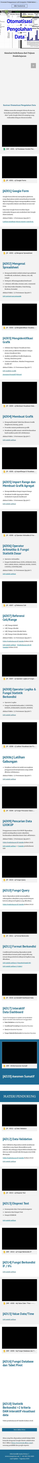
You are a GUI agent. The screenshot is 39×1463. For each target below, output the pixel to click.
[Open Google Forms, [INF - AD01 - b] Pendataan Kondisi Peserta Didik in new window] (33, 65)
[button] (2, 12)
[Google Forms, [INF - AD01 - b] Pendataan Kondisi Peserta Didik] (19, 82)
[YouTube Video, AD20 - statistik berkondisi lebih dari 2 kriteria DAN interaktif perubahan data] (19, 1386)
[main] (19, 28)
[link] (19, 138)
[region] (19, 4)
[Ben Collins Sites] (19, 1429)
